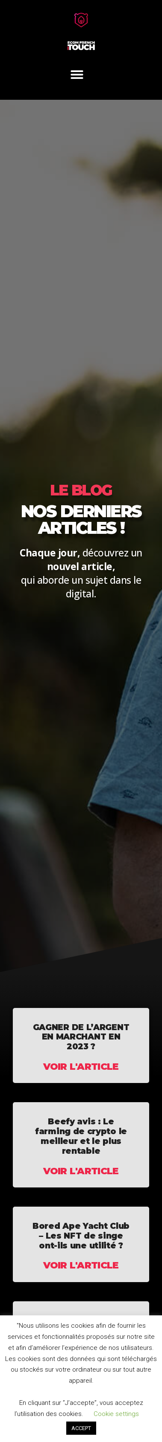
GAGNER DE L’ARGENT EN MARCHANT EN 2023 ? (81, 1037)
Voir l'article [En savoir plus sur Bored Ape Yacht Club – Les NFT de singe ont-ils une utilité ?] (80, 1265)
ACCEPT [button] (81, 1428)
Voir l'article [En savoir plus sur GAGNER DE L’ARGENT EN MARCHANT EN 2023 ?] (80, 1066)
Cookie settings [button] (116, 1414)
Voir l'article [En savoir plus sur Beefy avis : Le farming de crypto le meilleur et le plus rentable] (80, 1171)
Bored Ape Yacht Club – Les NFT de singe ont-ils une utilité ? (81, 1236)
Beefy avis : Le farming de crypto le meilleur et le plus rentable (81, 1136)
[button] (77, 74)
